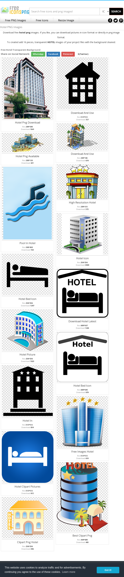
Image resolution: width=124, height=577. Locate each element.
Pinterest (68, 54)
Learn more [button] (68, 572)
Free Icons (42, 20)
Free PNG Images (15, 20)
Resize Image (66, 20)
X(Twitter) (83, 54)
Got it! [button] (108, 570)
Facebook (53, 54)
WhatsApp (38, 54)
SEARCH (116, 11)
